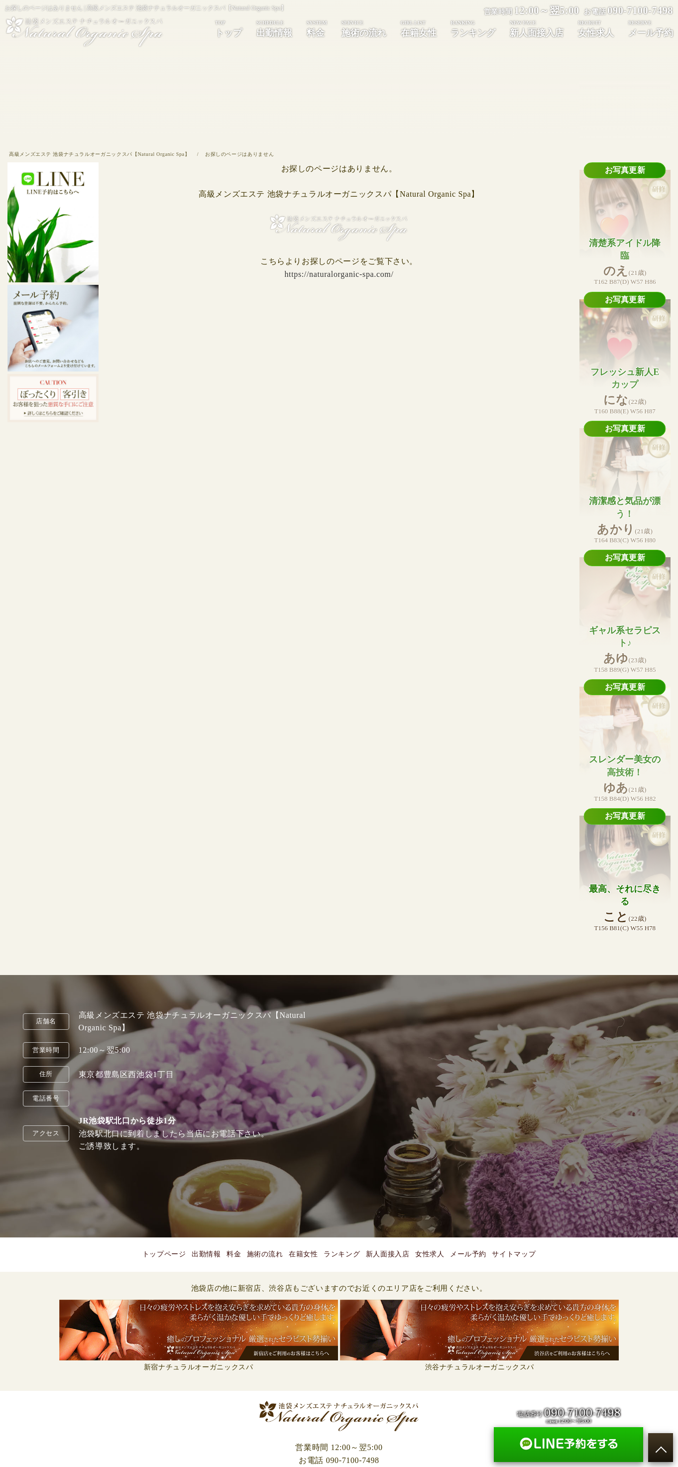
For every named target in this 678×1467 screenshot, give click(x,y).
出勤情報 (274, 28)
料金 (317, 28)
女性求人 (596, 28)
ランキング (473, 28)
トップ (228, 28)
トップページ (164, 1254)
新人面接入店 (537, 28)
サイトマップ (514, 1254)
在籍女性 (419, 28)
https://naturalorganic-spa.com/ (338, 274)
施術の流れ (363, 28)
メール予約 (650, 28)
